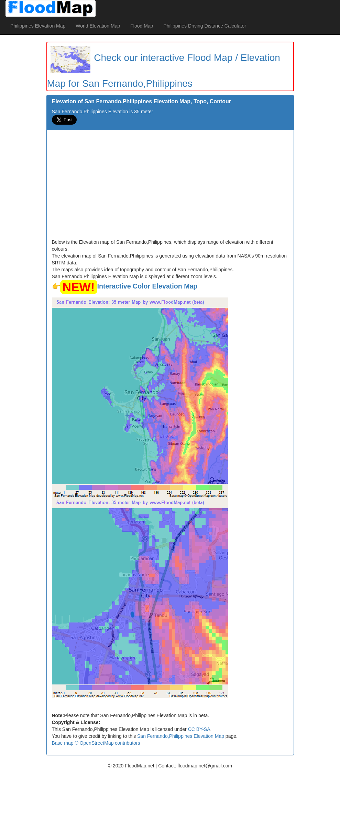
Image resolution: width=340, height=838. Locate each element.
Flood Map (141, 26)
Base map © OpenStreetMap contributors (96, 743)
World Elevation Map (98, 26)
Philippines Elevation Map (37, 26)
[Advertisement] (170, 187)
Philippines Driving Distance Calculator (204, 26)
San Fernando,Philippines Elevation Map (180, 736)
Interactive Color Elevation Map (147, 286)
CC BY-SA (199, 729)
